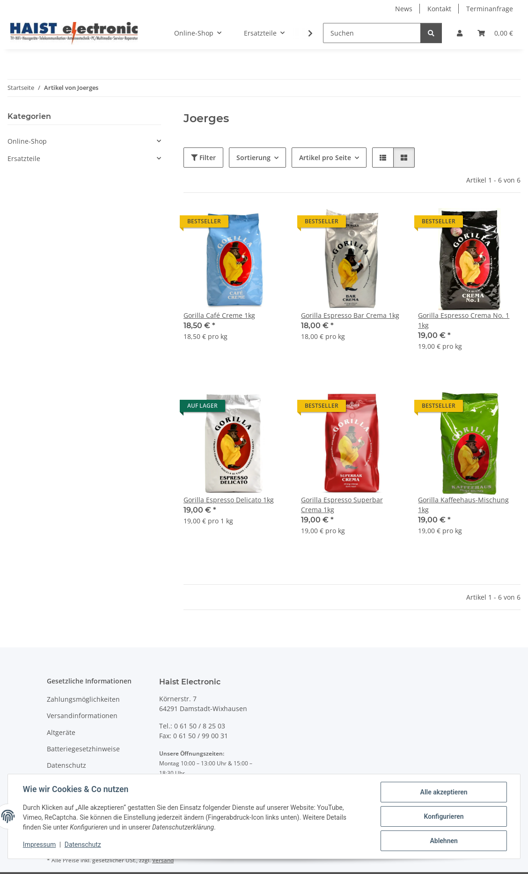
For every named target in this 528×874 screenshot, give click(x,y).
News (403, 8)
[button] (459, 33)
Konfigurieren (443, 816)
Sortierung (253, 157)
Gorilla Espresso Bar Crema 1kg (350, 315)
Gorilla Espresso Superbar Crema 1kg (342, 504)
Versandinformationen (82, 715)
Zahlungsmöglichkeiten (83, 699)
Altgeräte (61, 732)
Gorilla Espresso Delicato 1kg (228, 499)
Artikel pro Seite (325, 157)
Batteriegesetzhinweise (83, 748)
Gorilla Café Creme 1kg (219, 315)
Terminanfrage (489, 8)
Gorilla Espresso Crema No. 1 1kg (463, 320)
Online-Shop (27, 141)
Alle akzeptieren (443, 792)
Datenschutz (83, 845)
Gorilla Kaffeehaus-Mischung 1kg (463, 504)
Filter (203, 157)
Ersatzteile (23, 158)
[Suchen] (372, 33)
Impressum (39, 845)
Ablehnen (443, 841)
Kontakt (439, 8)
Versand (163, 860)
